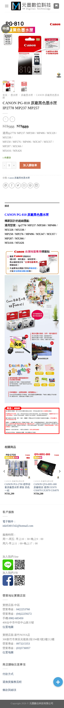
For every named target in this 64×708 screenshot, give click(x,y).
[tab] (32, 206)
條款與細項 (9, 689)
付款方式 (8, 673)
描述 (7, 206)
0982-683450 (16, 618)
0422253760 (23, 609)
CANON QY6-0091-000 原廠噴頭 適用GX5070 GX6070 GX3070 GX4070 (46, 487)
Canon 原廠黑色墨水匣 (19, 178)
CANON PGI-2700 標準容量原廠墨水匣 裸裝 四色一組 (17, 487)
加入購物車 (30, 165)
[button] (58, 682)
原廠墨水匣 (27, 95)
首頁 (5, 95)
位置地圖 (8, 627)
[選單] (7, 6)
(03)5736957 (23, 648)
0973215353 (23, 643)
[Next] (59, 478)
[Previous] (4, 478)
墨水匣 (14, 95)
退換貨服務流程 (12, 681)
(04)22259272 (24, 613)
